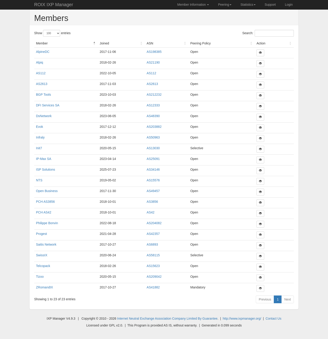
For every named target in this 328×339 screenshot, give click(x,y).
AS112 (41, 73)
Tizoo (40, 276)
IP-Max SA (43, 159)
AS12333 (153, 105)
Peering (224, 4)
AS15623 (153, 266)
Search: (268, 33)
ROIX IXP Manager (53, 4)
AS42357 (153, 234)
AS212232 (154, 94)
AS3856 (152, 201)
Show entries (52, 33)
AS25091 (153, 159)
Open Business (47, 191)
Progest (41, 234)
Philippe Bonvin (47, 223)
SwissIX (41, 255)
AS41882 (153, 287)
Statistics (248, 4)
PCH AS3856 (45, 201)
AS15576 (153, 180)
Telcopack (43, 266)
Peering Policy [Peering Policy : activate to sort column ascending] (200, 43)
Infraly (40, 137)
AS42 (150, 212)
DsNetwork (43, 116)
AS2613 (41, 84)
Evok (39, 126)
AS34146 (153, 169)
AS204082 (154, 223)
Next (287, 299)
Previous (265, 299)
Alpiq (39, 62)
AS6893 (152, 244)
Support (270, 4)
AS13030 (153, 148)
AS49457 (153, 191)
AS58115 (153, 255)
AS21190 (153, 62)
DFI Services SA (47, 105)
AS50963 (153, 137)
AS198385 (154, 52)
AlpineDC (42, 52)
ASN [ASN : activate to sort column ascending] (150, 43)
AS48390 (153, 116)
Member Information (193, 4)
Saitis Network (46, 244)
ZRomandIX (44, 287)
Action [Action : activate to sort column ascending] (260, 43)
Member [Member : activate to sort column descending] (42, 43)
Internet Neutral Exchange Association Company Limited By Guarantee (167, 318)
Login (289, 4)
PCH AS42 (43, 212)
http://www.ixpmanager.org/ (242, 318)
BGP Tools (43, 94)
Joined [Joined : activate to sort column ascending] (104, 43)
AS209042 (154, 276)
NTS (39, 180)
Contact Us (273, 318)
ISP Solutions (45, 169)
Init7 (39, 148)
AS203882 (154, 126)
